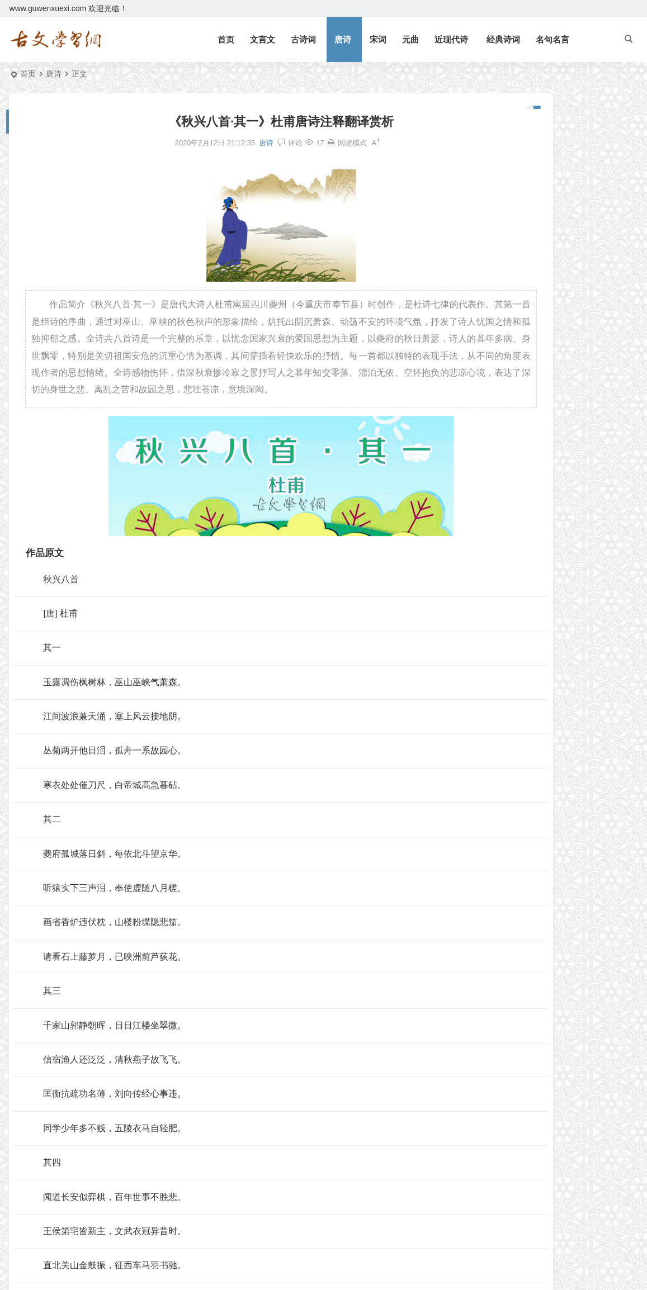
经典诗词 (503, 39)
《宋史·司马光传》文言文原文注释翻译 (544, 458)
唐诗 (342, 39)
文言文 (262, 39)
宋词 (378, 39)
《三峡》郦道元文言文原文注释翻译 (554, 192)
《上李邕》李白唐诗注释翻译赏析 (544, 377)
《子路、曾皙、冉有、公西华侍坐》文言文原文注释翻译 (544, 425)
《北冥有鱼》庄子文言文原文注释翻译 (558, 144)
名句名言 (552, 39)
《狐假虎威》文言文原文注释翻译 (550, 273)
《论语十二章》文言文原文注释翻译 (554, 241)
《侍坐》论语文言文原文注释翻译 (544, 393)
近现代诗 (451, 39)
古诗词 (303, 39)
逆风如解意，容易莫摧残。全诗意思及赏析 (566, 209)
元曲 (410, 39)
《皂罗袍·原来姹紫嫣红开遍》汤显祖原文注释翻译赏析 (544, 442)
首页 (226, 39)
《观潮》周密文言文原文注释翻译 (550, 176)
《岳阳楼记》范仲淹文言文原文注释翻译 (562, 128)
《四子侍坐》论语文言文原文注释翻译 (544, 409)
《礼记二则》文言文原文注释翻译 (550, 160)
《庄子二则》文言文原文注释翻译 (544, 344)
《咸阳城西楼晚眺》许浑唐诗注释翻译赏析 (544, 474)
